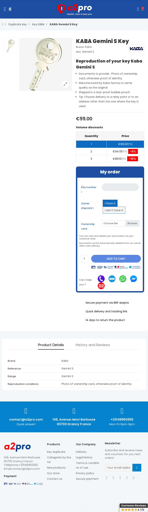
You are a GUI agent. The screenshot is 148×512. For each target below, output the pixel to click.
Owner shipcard (87, 206)
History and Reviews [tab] (93, 344)
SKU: (78, 52)
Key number (88, 189)
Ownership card (88, 226)
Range (12, 376)
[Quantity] (84, 259)
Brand (11, 361)
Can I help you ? (85, 282)
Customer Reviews (133, 505)
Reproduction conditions (23, 384)
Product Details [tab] (51, 344)
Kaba (88, 47)
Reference (14, 368)
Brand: (80, 47)
